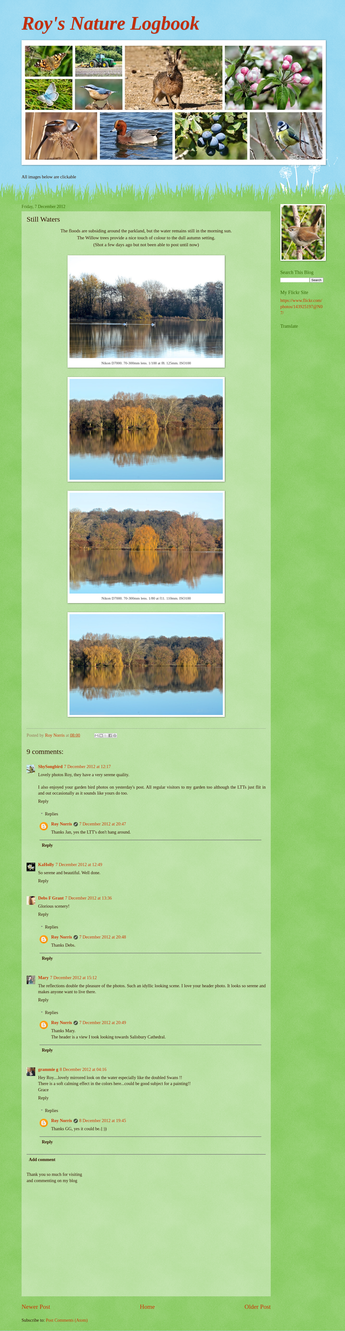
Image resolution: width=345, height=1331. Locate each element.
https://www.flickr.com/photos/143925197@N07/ (301, 306)
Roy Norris (61, 824)
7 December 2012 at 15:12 (73, 977)
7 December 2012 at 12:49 (78, 864)
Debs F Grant (51, 898)
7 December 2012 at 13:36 (88, 898)
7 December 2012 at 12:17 (87, 766)
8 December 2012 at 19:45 (102, 1120)
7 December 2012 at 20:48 (102, 937)
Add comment (42, 1159)
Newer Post (36, 1306)
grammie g (48, 1069)
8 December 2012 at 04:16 (83, 1069)
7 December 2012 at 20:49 (102, 1022)
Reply (43, 801)
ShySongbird (50, 766)
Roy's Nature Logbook (110, 23)
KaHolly (46, 864)
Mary (43, 977)
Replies (51, 814)
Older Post (258, 1306)
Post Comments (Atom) (67, 1320)
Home (147, 1306)
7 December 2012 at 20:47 (102, 824)
